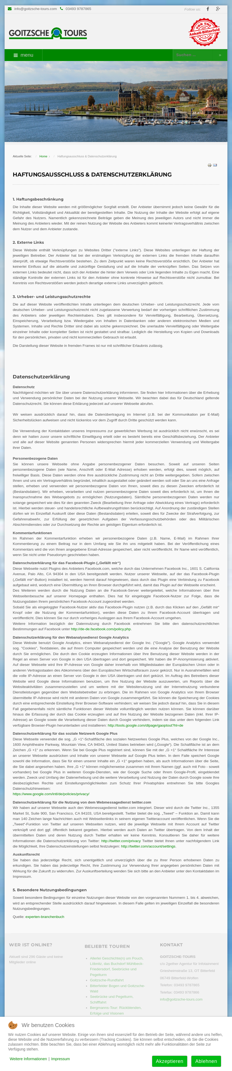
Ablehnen (206, 1061)
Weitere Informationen (28, 1059)
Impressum (60, 1059)
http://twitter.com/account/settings (148, 846)
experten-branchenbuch (44, 917)
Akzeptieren (170, 1061)
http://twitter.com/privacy (121, 841)
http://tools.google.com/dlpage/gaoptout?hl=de (145, 725)
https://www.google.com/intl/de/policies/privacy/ (51, 794)
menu (24, 55)
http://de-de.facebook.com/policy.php (101, 629)
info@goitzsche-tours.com (35, 9)
